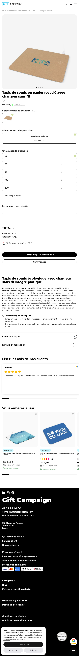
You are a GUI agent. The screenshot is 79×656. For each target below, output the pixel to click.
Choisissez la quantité (15, 151)
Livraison (15, 206)
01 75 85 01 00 (11, 508)
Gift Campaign (27, 500)
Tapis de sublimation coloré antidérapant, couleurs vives (57, 453)
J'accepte (23, 644)
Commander (39, 262)
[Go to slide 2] (38, 87)
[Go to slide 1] (36, 87)
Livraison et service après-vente (19, 556)
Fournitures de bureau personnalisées (16, 11)
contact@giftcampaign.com (17, 512)
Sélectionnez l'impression (17, 130)
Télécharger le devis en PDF (17, 243)
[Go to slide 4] (42, 87)
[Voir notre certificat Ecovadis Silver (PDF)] (66, 636)
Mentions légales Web (14, 600)
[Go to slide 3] (40, 87)
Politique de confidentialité (17, 620)
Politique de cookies (13, 605)
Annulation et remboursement (19, 560)
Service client (9, 541)
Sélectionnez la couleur (19, 111)
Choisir (13, 650)
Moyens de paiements (14, 564)
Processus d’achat (12, 552)
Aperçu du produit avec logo (39, 255)
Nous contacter (10, 545)
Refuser (33, 650)
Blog (4, 585)
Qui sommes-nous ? (13, 536)
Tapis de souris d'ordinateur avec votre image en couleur (19, 453)
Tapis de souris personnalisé (42, 11)
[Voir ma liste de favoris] (71, 4)
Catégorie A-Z (10, 580)
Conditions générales (14, 616)
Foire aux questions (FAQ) (16, 589)
